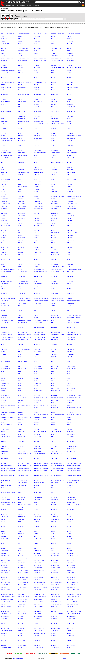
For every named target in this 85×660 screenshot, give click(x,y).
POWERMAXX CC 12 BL (39, 337)
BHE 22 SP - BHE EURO (72, 87)
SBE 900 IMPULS (38, 390)
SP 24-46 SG (20, 412)
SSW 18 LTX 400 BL (22, 436)
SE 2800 (19, 402)
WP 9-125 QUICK (71, 623)
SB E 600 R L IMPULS (6, 376)
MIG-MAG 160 (37, 293)
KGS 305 (53, 220)
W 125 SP (69, 514)
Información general (66, 656)
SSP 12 (19, 434)
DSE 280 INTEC (37, 150)
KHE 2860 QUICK (71, 240)
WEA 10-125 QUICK (38, 577)
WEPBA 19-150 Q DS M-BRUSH (8, 596)
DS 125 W (69, 140)
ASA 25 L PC (37, 41)
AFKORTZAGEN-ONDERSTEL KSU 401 (74, 33)
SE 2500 (3, 402)
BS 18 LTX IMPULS (55, 111)
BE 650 (19, 77)
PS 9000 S (20, 346)
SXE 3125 (20, 458)
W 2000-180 (36, 521)
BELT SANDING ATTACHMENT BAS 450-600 (74, 79)
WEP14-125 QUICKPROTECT (73, 589)
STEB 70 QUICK (21, 451)
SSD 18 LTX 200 (54, 429)
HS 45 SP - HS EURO (22, 186)
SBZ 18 (19, 395)
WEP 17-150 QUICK (22, 589)
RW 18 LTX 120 (70, 354)
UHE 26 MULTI (54, 497)
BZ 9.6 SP (3, 123)
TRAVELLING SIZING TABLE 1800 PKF (8, 492)
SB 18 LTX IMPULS (22, 368)
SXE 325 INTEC (54, 458)
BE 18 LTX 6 (20, 72)
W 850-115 (69, 545)
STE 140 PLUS (21, 443)
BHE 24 (19, 89)
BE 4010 (52, 72)
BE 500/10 (69, 72)
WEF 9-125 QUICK (71, 584)
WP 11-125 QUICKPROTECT (57, 613)
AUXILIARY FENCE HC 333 (24, 50)
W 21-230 (36, 524)
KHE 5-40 (53, 242)
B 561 (2, 53)
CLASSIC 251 (4, 126)
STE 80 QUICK (21, 446)
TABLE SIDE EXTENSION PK (7, 465)
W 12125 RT (37, 514)
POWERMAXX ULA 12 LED (40, 342)
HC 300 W (69, 177)
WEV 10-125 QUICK (5, 601)
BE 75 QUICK (54, 77)
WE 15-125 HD (37, 565)
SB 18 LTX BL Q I (71, 366)
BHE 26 (69, 89)
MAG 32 (3, 274)
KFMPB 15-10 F (54, 213)
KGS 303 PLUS (37, 220)
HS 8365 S (36, 189)
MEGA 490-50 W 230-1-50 (23, 281)
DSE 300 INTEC (54, 150)
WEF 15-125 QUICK (38, 584)
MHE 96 (52, 288)
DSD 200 (69, 147)
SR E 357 (53, 422)
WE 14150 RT (70, 562)
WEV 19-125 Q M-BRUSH (39, 606)
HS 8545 (3, 191)
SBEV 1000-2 (70, 390)
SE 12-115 (3, 400)
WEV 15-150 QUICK (5, 604)
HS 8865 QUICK (21, 196)
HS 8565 (36, 191)
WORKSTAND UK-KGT (6, 613)
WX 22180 (53, 640)
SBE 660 (52, 383)
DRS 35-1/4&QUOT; (71, 138)
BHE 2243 (3, 89)
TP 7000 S (36, 487)
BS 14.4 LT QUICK (22, 101)
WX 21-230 (36, 638)
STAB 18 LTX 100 (54, 439)
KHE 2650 (3, 237)
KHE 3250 (20, 242)
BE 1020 (52, 70)
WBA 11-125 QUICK (55, 558)
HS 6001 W (69, 186)
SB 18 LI (19, 363)
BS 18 (2, 104)
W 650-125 (20, 536)
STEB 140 (53, 448)
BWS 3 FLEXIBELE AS (56, 121)
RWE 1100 (20, 356)
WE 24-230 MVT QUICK (6, 575)
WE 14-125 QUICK (71, 560)
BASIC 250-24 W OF (38, 63)
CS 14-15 (53, 126)
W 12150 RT (53, 514)
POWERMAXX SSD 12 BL (6, 342)
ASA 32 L (36, 43)
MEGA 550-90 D (70, 281)
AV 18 (35, 50)
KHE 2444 (3, 232)
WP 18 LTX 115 (54, 616)
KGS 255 (69, 218)
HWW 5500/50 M (4, 208)
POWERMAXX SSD (55, 339)
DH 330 (68, 130)
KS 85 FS (53, 261)
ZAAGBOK (69, 647)
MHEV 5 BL (3, 291)
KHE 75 (19, 245)
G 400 (2, 167)
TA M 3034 (3, 463)
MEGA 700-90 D (54, 283)
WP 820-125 (3, 623)
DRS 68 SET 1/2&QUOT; (6, 140)
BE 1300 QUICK (4, 72)
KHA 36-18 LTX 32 (71, 228)
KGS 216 (36, 215)
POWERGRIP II (21, 329)
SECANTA (69, 402)
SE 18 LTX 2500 (37, 400)
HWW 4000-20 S (54, 203)
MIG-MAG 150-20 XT (22, 293)
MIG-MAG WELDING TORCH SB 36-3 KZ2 (25, 298)
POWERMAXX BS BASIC (6, 334)
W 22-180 (53, 524)
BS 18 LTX (53, 109)
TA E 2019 (53, 460)
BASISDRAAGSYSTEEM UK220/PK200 (8, 70)
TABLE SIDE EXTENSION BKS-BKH (74, 463)
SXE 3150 (36, 458)
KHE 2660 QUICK (21, 237)
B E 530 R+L (70, 53)
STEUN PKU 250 (54, 451)
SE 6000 (52, 402)
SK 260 (19, 407)
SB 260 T (36, 371)
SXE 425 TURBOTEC (71, 458)
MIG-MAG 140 (4, 293)
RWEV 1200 (53, 356)
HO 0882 (19, 184)
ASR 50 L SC (70, 48)
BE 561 (35, 75)
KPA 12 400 (3, 252)
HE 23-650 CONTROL (72, 179)
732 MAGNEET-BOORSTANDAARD (8, 33)
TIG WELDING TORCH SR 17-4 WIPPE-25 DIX (58, 480)
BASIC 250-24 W (21, 63)
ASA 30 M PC (20, 43)
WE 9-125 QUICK (71, 575)
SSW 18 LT (53, 434)
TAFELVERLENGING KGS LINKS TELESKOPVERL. (74, 473)
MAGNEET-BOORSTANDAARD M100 (58, 274)
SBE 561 (36, 380)
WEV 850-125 (70, 606)
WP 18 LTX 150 (4, 618)
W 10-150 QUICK (38, 507)
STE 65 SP (53, 443)
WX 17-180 (36, 635)
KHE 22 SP (3, 230)
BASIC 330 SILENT (5, 67)
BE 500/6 (3, 75)
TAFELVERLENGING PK (23, 475)
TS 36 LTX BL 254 (21, 494)
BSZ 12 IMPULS (21, 118)
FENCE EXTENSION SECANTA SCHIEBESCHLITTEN (58, 160)
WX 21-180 (20, 638)
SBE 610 (69, 380)
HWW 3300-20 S (37, 201)
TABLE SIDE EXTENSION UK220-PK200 (25, 465)
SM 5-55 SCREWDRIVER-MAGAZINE (8, 412)
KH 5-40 (69, 225)
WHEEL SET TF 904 (22, 611)
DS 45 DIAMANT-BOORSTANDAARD (25, 147)
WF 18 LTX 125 (70, 609)
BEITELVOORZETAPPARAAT (57, 79)
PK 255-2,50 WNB (5, 322)
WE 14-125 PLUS (54, 560)
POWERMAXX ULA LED (56, 342)
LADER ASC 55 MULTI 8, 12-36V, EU (58, 266)
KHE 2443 (69, 230)
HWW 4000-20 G (21, 203)
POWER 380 (4, 327)
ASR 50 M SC (4, 50)
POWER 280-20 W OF (55, 325)
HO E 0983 (69, 184)
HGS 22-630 (3, 184)
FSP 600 (3, 164)
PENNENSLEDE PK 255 (56, 317)
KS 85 (35, 261)
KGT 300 (19, 225)
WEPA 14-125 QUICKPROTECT (8, 592)
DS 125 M (53, 140)
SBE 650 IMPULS (38, 383)
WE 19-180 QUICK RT (39, 570)
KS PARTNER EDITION (72, 261)
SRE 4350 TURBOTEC (56, 427)
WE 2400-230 (20, 575)
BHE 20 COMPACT (22, 87)
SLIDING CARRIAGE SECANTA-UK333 (74, 407)
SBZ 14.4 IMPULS (5, 395)
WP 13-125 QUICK (38, 616)
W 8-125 (69, 543)
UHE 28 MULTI (21, 499)
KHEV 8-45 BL (37, 247)
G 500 (19, 167)
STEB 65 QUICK (4, 451)
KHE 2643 (20, 235)
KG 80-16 (69, 213)
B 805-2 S (36, 53)
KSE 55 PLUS (37, 264)
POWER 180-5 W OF (5, 325)
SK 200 (68, 405)
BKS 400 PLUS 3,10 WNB (23, 94)
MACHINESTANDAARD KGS (57, 269)
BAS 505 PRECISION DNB (23, 60)
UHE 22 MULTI (4, 497)
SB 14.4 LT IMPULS (5, 361)
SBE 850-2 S (20, 390)
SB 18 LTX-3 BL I (54, 368)
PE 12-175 (3, 317)
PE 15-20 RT (20, 317)
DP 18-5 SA (20, 138)
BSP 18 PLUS (70, 116)
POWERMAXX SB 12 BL (23, 339)
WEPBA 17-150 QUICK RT (56, 594)
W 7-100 (52, 536)
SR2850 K (53, 424)
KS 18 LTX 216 (4, 254)
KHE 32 (2, 242)
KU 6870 (19, 266)
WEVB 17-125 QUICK (39, 609)
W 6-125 (69, 533)
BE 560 (19, 75)
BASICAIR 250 (21, 67)
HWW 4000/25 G (4, 206)
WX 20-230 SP (70, 635)
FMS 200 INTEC (21, 162)
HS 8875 (36, 196)
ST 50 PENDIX (70, 436)
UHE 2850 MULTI (54, 499)
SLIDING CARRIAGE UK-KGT (57, 410)
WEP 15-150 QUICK (71, 587)
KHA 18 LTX (3, 228)
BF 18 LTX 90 (70, 82)
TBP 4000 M (36, 477)
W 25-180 (20, 531)
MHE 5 (68, 286)
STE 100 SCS (37, 441)
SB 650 (2, 373)
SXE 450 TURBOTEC (5, 460)
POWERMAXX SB (71, 337)
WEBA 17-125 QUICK (22, 584)
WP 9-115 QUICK (54, 623)
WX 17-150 (20, 635)
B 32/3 (52, 50)
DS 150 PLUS (54, 143)
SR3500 (3, 427)
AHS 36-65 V (4, 38)
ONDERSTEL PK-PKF (72, 308)
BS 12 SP (20, 99)
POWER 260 (37, 325)
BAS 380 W (69, 58)
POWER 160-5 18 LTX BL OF (73, 322)
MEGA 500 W (37, 281)
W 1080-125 (20, 509)
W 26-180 (53, 531)
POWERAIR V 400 (71, 327)
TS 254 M (3, 494)
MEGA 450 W (70, 278)
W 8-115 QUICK (54, 543)
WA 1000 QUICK (21, 553)
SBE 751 (52, 385)
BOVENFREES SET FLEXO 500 (74, 96)
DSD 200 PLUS (4, 150)
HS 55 (52, 186)
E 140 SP (53, 157)
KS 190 (35, 254)
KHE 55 (69, 242)
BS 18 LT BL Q (54, 106)
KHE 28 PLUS (54, 237)
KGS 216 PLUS (70, 215)
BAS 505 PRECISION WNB (40, 60)
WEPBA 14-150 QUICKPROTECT (58, 592)
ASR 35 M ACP (37, 48)
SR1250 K (20, 424)
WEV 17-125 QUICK (38, 604)
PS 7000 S (69, 344)
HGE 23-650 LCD (71, 181)
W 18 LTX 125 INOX (55, 519)
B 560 (68, 50)
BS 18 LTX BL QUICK (38, 111)
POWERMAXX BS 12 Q (72, 332)
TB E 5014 (20, 477)
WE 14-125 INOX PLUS (39, 560)
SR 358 (19, 422)
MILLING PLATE (70, 298)
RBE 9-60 (3, 351)
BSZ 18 (68, 118)
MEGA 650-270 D (38, 283)
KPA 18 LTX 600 (54, 252)
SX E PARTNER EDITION (56, 456)
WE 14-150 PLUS (21, 562)
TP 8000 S (69, 487)
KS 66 (68, 259)
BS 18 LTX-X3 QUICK (38, 113)
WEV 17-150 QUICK (22, 606)
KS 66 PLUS (20, 261)
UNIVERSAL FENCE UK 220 (7, 504)
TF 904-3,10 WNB (38, 480)
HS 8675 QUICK (4, 194)
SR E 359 (69, 422)
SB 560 (52, 371)
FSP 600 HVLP (21, 164)
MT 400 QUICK (37, 303)
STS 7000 (3, 453)
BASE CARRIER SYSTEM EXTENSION (58, 60)
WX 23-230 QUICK (55, 642)
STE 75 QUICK (4, 446)
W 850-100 (53, 545)
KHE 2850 (36, 240)
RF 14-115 (20, 351)
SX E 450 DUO (37, 456)
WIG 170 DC (53, 611)
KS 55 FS (36, 259)
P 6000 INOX (4, 315)
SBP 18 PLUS (70, 393)
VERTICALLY (53, 504)
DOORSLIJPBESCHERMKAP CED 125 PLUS (8, 138)
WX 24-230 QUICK (22, 645)
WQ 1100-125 (4, 633)
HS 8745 (19, 194)
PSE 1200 (53, 346)
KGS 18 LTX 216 (21, 215)
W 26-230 (3, 533)
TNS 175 (52, 485)
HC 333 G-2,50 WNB (5, 179)
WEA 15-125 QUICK (38, 579)
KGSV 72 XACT (70, 223)
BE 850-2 (20, 79)
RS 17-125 (3, 354)
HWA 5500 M (37, 198)
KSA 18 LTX (3, 264)
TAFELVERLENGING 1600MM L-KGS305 (58, 468)
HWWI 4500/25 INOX (5, 211)
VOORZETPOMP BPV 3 (6, 507)
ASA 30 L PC (70, 41)
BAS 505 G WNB (4, 60)
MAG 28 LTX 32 (70, 271)
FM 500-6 (69, 160)
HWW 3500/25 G (70, 201)
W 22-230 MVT (21, 526)
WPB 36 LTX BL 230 (22, 628)
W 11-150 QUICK (71, 509)
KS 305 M (36, 257)
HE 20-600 (36, 179)
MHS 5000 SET (54, 291)
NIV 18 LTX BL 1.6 (5, 305)
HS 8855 (69, 194)
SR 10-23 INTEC (4, 419)
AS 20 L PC (69, 38)
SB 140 (35, 361)
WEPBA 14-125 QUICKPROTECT (25, 592)
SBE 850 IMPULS (71, 388)
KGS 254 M (36, 218)
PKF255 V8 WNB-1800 (22, 322)
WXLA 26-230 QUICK (55, 647)
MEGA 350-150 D (54, 276)
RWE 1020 (3, 356)
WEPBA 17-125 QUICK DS (7, 594)
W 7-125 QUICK (37, 538)
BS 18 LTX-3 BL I (4, 113)
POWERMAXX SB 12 (5, 339)
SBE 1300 (3, 378)
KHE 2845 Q (20, 240)
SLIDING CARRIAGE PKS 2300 (24, 410)
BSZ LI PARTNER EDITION (23, 121)
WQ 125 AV (20, 633)
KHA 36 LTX (53, 228)
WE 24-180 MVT (54, 572)
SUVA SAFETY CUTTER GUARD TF (58, 453)
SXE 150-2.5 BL (70, 456)
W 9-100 (52, 548)
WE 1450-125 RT (4, 565)
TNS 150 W (36, 485)
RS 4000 (19, 354)
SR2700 (36, 424)
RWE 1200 (36, 356)
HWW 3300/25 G (54, 201)
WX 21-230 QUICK (55, 638)
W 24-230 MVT (70, 528)
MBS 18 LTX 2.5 (70, 274)
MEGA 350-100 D (21, 276)
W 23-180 (69, 526)
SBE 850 (36, 388)
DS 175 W (36, 145)
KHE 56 (2, 245)
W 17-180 (3, 519)
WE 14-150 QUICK (38, 562)
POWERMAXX (54, 329)
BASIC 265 (20, 65)
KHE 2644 (36, 235)
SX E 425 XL (20, 456)
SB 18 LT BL (53, 363)
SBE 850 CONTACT (55, 388)
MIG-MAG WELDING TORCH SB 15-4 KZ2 (25, 295)
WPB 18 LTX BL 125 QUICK (73, 625)
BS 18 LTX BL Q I (21, 111)
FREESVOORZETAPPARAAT (57, 162)
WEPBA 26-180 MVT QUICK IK (74, 596)
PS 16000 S (20, 344)
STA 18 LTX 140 (37, 439)
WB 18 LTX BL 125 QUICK (6, 558)
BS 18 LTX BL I (70, 109)
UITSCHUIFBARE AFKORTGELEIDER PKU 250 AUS (8, 502)
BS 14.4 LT (69, 99)
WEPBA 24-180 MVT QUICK (40, 596)
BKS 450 (69, 94)
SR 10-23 (69, 417)
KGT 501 (53, 225)
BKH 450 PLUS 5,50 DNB (56, 92)
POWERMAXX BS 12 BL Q (56, 332)
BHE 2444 (53, 89)
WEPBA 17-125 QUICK (72, 592)
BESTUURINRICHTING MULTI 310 (41, 82)
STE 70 (68, 443)
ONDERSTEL (4, 308)
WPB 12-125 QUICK (22, 625)
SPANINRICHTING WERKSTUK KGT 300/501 (41, 417)
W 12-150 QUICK (4, 514)
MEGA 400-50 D (37, 278)
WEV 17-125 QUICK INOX (56, 604)
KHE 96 (52, 245)
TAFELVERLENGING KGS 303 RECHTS (58, 473)
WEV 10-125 (70, 599)
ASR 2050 (20, 46)
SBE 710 (3, 385)
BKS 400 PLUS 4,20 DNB (39, 94)
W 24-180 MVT (37, 528)
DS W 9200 (53, 147)
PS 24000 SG (54, 344)
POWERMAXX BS (5, 332)
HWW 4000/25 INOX (22, 206)
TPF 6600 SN (20, 490)
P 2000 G (3, 310)
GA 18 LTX (36, 167)
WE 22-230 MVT (4, 572)
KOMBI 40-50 (53, 249)
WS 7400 (3, 635)
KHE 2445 (20, 232)
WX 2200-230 (37, 640)
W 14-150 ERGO (54, 516)
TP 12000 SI (70, 485)
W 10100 (69, 507)
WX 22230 (69, 640)
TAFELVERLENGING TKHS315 (41, 475)
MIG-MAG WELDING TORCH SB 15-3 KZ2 (8, 295)
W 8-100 (19, 543)
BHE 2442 (36, 89)
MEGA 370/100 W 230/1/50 (23, 278)
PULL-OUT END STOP (72, 346)
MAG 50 (19, 274)
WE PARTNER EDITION (23, 577)
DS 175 (19, 145)
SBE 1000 (36, 376)
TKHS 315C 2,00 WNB (22, 482)
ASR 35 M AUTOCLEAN (56, 48)
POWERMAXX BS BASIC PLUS (24, 334)
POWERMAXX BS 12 (22, 332)
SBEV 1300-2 (20, 393)
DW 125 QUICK (4, 157)
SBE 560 (19, 380)
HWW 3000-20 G (4, 201)
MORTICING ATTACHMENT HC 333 (41, 300)
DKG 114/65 (3, 133)
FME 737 (3, 162)
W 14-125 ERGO (37, 516)
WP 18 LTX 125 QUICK (72, 616)
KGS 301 (20, 220)
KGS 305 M (69, 220)
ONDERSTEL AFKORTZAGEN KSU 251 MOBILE (41, 308)
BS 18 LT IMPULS (21, 109)
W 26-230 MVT (21, 533)
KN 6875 (52, 247)
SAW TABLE (70, 359)
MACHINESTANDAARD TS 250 (24, 271)
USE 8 (35, 504)
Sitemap (64, 658)
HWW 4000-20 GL (38, 203)
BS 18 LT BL (36, 106)
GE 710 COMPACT (38, 169)
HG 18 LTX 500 (37, 181)
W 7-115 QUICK (4, 538)
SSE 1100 (3, 431)
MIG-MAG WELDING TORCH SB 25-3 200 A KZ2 (58, 295)
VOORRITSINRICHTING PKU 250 (74, 504)
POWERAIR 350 (54, 327)
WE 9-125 (53, 575)
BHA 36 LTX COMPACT (6, 87)
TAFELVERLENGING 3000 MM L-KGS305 (41, 470)
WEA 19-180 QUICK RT (23, 582)
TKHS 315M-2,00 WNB (22, 485)
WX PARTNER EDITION (6, 647)
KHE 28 (35, 237)
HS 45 (2, 186)
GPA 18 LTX (20, 174)
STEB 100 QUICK (5, 448)
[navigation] (41, 5)
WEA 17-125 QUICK (71, 579)
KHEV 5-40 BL (21, 247)
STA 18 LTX (3, 439)
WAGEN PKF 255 (21, 555)
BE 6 (52, 75)
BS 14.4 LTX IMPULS (38, 101)
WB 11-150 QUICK (55, 555)
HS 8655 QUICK (54, 191)
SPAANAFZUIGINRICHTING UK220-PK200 (74, 414)
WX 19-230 (53, 635)
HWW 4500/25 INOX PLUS (56, 206)
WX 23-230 (36, 642)
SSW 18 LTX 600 (37, 436)
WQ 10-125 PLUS (54, 630)
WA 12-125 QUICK (71, 553)
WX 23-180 (3, 642)
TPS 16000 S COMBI (71, 490)
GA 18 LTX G (53, 167)
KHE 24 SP (36, 230)
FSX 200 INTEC (70, 164)
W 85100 (19, 548)
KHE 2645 (53, 235)
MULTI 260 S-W (54, 303)
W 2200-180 (36, 526)
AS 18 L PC (36, 38)
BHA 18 (52, 84)
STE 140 (3, 443)
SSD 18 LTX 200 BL (71, 429)
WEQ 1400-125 (54, 599)
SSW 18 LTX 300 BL (5, 436)
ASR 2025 (3, 46)
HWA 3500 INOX (21, 198)
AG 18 (2, 36)
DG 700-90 (53, 130)
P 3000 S (36, 310)
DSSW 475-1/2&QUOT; (72, 152)
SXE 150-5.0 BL (4, 458)
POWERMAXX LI (54, 337)
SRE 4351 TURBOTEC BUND (7, 429)
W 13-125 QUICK (4, 516)
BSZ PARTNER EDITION (39, 121)
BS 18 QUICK (54, 113)
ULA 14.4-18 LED (71, 502)
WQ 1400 (53, 633)
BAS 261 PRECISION (71, 55)
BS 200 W (3, 116)
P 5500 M (53, 312)
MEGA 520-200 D (54, 281)
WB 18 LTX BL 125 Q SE (72, 555)
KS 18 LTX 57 (20, 254)
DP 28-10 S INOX (38, 138)
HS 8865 (3, 196)
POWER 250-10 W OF (22, 325)
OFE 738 (69, 305)
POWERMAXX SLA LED (39, 339)
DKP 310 (3, 135)
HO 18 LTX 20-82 (38, 184)
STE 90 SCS (37, 446)
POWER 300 (70, 325)
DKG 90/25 (36, 133)
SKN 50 (35, 407)
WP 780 (19, 621)
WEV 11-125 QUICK (22, 601)
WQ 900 (69, 633)
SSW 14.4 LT (37, 434)
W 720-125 (3, 541)
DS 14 (2, 143)
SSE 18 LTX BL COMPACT (40, 431)
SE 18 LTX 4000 (54, 400)
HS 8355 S (20, 189)
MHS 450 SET (37, 291)
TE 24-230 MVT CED (5, 480)
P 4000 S (20, 312)
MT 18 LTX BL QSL (22, 303)
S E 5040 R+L (54, 359)
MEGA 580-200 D (5, 283)
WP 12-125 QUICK (5, 616)
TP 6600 (19, 487)
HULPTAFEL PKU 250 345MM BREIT (58, 196)
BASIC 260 (3, 65)
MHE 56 (3, 288)
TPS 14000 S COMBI (55, 490)
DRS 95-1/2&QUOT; (22, 140)
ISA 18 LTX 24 (37, 211)
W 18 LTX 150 (70, 519)
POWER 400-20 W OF (39, 327)
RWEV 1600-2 (4, 359)
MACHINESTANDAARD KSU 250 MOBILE (74, 269)
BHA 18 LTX (69, 84)
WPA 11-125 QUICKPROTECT (7, 625)
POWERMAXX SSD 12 (72, 339)
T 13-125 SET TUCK (38, 460)
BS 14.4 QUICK (54, 101)
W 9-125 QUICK (37, 550)
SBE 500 (36, 378)
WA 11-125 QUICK (38, 553)
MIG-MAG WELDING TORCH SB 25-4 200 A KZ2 (74, 295)
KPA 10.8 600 (70, 249)
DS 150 (19, 143)
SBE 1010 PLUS (54, 376)
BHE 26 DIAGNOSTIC (6, 92)
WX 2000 (3, 638)
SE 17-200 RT (21, 400)
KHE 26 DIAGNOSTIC (72, 232)
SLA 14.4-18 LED (54, 407)
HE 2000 (52, 179)
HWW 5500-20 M (71, 206)
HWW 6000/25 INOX (22, 208)
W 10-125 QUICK (21, 507)
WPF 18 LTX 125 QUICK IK (7, 630)
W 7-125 (19, 538)
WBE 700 (20, 560)
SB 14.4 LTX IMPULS (22, 361)
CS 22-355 (69, 126)
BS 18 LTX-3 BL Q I (22, 113)
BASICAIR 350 (37, 67)
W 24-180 (20, 528)
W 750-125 (69, 541)
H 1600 (68, 174)
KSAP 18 (20, 264)
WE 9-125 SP (4, 577)
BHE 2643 (20, 92)
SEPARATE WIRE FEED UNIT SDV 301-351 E (41, 405)
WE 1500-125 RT (4, 567)
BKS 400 (69, 92)
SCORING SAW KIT (5, 397)
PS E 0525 (36, 346)
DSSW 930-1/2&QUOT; (23, 155)
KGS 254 (3, 218)
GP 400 (2, 174)
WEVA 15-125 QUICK (5, 609)
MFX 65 (36, 286)
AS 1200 (19, 38)
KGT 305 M (36, 225)
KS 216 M (69, 254)
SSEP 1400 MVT (70, 431)
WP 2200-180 (37, 618)
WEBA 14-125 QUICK (5, 584)
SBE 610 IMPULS (5, 383)
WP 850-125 (20, 623)
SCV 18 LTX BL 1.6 (22, 397)
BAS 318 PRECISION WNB (56, 58)
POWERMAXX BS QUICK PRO (8, 337)
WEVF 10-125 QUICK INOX (57, 609)
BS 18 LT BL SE (4, 109)
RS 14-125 (69, 351)
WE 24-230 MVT (70, 572)
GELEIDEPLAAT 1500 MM (23, 172)
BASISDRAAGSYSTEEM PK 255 (58, 67)
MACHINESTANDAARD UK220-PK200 (41, 271)
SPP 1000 (53, 417)
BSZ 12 (2, 118)
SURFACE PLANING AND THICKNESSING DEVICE (41, 453)
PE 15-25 (36, 317)
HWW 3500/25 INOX (5, 203)
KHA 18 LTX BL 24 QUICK (23, 228)
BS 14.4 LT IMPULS (5, 101)
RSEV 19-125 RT (54, 354)
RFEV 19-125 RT (37, 351)
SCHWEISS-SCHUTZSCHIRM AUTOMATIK (74, 395)
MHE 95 (36, 288)
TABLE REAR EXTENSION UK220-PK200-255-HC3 (41, 463)
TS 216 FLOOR (37, 492)
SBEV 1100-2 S (4, 393)
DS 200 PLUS (70, 145)
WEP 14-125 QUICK (5, 587)
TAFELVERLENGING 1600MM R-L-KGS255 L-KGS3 (25, 470)
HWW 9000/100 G (54, 208)
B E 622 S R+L (4, 55)
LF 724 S (69, 266)
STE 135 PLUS (70, 441)
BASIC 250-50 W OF (71, 63)
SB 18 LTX (20, 366)
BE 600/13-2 (70, 75)
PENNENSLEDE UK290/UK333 (41, 320)
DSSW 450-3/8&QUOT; (56, 152)
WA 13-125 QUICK (5, 555)
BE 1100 (69, 70)
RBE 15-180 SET (71, 349)
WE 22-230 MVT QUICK (23, 572)
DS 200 (52, 145)
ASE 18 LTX (69, 43)
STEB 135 (20, 448)
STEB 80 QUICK (37, 451)
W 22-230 (3, 526)
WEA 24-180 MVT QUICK (39, 582)
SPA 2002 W (20, 414)
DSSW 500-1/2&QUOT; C (6, 155)
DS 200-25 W (4, 147)
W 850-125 (3, 548)
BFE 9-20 (3, 84)
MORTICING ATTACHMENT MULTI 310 (74, 300)
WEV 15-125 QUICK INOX (72, 601)
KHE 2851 (53, 240)
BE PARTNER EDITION (39, 79)
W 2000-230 (53, 521)
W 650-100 (3, 536)
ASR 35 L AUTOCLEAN (23, 48)
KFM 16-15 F (4, 213)
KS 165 (68, 252)
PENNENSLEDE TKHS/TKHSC (24, 320)
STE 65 (35, 443)
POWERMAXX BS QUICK (39, 334)
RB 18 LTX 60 (37, 349)
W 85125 (36, 548)
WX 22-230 (3, 640)
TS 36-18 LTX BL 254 (38, 494)
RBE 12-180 (53, 349)
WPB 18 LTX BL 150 (5, 628)
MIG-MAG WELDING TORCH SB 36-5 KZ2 (58, 298)
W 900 (52, 550)
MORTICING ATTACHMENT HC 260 (25, 300)
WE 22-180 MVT (70, 570)
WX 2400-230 (37, 645)
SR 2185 (69, 419)
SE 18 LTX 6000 (70, 400)
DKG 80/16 (20, 133)
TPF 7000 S (36, 490)
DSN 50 (69, 150)
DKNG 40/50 (70, 133)
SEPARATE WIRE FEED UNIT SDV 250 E (25, 405)
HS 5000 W (36, 186)
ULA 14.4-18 (53, 502)
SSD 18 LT (36, 429)
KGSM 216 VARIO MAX (39, 223)
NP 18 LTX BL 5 (21, 305)
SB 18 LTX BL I (37, 366)
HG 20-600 (53, 181)
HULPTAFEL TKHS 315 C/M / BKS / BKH (74, 196)
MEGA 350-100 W (38, 276)
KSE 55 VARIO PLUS (55, 264)
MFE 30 (69, 283)
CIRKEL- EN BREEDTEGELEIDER (41, 123)
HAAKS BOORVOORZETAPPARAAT (8, 177)
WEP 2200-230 (37, 589)
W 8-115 (36, 543)
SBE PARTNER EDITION (56, 390)
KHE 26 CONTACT (55, 232)
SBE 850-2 (3, 390)
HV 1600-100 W (4, 198)
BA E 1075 (20, 55)
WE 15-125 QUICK (55, 565)
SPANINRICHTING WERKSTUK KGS (8, 417)
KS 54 (68, 257)
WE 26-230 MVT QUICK (39, 575)
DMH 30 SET (53, 135)
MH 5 (52, 286)
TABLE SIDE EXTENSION (56, 463)
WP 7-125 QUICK (5, 621)
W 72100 (19, 541)
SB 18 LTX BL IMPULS (55, 366)
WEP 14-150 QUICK (22, 587)
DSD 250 (20, 150)
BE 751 (2, 79)
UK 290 (19, 502)
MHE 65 (19, 288)
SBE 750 (36, 385)
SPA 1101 (36, 412)
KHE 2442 (53, 230)
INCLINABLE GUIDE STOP (23, 211)
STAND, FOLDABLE (71, 439)
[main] (42, 329)
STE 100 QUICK (21, 441)
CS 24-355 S (20, 128)
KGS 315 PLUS (4, 223)
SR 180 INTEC (37, 419)
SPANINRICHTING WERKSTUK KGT (25, 417)
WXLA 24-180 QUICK (22, 647)
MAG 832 (36, 274)
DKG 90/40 (53, 133)
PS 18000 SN (37, 344)
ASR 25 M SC (54, 46)
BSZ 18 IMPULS (4, 121)
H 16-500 (53, 174)
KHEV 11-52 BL (4, 247)
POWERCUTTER (5, 329)
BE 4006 (36, 72)
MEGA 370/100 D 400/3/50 (6, 278)
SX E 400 (69, 453)
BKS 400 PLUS (4, 94)
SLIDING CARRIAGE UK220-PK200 (74, 410)
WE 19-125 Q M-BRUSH (23, 570)
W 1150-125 (36, 511)
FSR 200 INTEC (54, 164)
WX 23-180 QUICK (22, 642)
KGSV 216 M (53, 223)
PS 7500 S (3, 346)
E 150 (2, 160)
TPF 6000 (3, 490)
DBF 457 (69, 128)
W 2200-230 (53, 526)
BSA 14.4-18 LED (21, 116)
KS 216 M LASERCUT (6, 257)
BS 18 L (19, 104)
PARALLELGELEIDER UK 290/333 (74, 315)
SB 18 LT (36, 363)
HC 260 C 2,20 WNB (22, 177)
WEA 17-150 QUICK (5, 582)
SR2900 (69, 424)
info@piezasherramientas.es (18, 658)
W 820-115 (20, 545)
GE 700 (2, 169)
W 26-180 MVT (70, 531)
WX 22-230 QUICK (22, 640)
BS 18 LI (3, 106)
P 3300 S (69, 310)
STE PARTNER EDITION (72, 446)
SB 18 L (69, 361)
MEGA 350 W (4, 276)
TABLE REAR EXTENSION (23, 463)
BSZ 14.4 (36, 118)
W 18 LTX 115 (21, 519)
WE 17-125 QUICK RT (55, 567)
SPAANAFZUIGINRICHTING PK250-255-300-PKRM (58, 414)
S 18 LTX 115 (20, 359)
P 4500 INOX (37, 312)
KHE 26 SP (3, 235)
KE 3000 (52, 211)
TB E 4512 (3, 477)
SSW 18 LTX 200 (70, 434)
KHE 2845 (3, 240)
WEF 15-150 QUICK (55, 584)
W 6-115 (52, 533)
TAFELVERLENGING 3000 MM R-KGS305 (58, 470)
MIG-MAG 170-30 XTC (72, 293)
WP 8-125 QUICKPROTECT (57, 621)
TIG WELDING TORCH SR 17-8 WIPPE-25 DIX (74, 480)
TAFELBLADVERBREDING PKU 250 (8, 468)
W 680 (35, 536)
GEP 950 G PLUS (71, 172)
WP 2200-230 (54, 618)
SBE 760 (69, 385)
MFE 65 (19, 286)
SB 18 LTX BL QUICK (5, 368)
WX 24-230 (3, 645)
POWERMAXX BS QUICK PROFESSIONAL (25, 337)
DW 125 (69, 155)
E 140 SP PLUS (70, 157)
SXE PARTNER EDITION (23, 460)
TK (1, 482)
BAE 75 (35, 55)
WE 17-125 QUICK (38, 567)
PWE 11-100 (4, 349)
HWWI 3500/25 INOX (71, 208)
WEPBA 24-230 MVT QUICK (57, 596)
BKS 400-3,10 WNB (55, 94)
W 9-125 (19, 550)
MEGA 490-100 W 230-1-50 (7, 281)
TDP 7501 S (69, 477)
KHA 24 (35, 228)
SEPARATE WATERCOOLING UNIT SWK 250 (8, 405)
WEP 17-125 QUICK (5, 589)
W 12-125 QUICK (71, 511)
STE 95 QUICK (54, 446)
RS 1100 (52, 351)
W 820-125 (36, 545)
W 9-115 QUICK (4, 550)
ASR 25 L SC (37, 46)
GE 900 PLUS (70, 169)
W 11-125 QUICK (54, 509)
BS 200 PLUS (70, 113)
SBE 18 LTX (20, 378)
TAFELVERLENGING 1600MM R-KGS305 (8, 470)
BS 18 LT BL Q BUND (71, 106)
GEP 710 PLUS (54, 172)
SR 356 (2, 422)
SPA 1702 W (70, 412)
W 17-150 (69, 516)
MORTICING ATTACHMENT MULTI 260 (58, 300)
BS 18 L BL (36, 104)
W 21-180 (20, 524)
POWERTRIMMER (71, 342)
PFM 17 (52, 320)
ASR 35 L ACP (4, 48)
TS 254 (68, 492)
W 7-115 (69, 536)
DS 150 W (69, 143)
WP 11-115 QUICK (22, 613)
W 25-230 (36, 531)
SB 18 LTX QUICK (38, 368)
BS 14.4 (36, 99)
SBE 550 (3, 380)
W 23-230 (3, 528)
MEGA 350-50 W (70, 276)
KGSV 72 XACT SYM (5, 225)
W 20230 (3, 524)
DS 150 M (36, 143)
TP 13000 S (3, 487)
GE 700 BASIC (21, 169)
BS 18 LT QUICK (37, 109)
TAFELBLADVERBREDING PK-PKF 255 (41, 465)
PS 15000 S (3, 344)
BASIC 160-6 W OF (71, 60)
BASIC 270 (36, 65)
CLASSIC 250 (70, 123)
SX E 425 (3, 456)
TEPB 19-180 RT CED (22, 480)
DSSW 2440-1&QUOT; (22, 152)
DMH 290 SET (37, 135)
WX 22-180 (69, 638)
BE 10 (35, 70)
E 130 (35, 157)
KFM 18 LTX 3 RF (21, 213)
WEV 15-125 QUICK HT (56, 601)
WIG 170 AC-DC (37, 611)
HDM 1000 (20, 179)
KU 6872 (36, 266)
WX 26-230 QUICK (71, 645)
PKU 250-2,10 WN (38, 322)
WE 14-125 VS (4, 562)
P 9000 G (36, 315)
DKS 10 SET (20, 135)
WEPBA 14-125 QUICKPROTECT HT (41, 592)
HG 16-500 (20, 181)
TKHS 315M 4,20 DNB (6, 485)
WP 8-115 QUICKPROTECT (40, 621)
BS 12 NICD (3, 99)
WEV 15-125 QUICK (38, 601)
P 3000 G (20, 310)
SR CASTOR (37, 422)
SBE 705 (69, 383)
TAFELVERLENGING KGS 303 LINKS (41, 473)
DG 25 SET (3, 130)
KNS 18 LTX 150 (70, 247)
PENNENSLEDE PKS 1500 (7, 320)
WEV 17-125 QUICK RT (6, 606)
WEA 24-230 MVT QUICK (56, 582)
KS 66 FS (3, 261)
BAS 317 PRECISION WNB (23, 58)
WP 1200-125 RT (21, 616)
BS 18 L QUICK (70, 104)
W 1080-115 (3, 509)
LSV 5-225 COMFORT (39, 269)
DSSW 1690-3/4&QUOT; (6, 152)
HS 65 (2, 189)
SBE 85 (19, 388)
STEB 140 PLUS (70, 448)
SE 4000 (36, 402)
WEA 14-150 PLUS (22, 579)
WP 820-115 (70, 621)
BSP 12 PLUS (37, 116)
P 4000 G (3, 312)
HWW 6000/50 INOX (38, 208)
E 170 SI (19, 160)
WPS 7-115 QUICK (22, 630)
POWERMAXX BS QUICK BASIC (58, 334)
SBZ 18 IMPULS (37, 395)
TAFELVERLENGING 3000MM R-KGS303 (74, 470)
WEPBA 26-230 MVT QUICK (7, 599)
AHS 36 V (69, 36)
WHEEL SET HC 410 (5, 611)
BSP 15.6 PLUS (54, 116)
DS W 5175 (36, 147)
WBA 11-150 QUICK (71, 558)
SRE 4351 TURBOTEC (72, 427)
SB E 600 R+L (21, 376)
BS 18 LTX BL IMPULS (6, 111)
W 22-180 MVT (70, 524)
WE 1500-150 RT (21, 567)
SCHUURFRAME (54, 395)
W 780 (2, 543)
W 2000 (19, 521)
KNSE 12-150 (4, 249)
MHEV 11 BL (70, 288)
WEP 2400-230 (54, 589)
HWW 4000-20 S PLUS (72, 203)
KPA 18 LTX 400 (37, 252)
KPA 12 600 (20, 252)
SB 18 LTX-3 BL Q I (71, 368)
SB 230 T (20, 371)
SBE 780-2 (3, 388)
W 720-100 (53, 538)
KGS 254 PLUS (54, 218)
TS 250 (52, 492)
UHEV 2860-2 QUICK (71, 499)
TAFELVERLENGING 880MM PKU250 (25, 473)
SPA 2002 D (3, 414)
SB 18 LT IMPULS (5, 366)
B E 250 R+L (53, 53)
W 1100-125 (20, 511)
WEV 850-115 (54, 606)
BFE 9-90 (20, 84)
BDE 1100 (20, 70)
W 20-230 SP (4, 521)
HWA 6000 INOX (54, 198)
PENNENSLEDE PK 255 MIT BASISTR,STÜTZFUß (74, 317)
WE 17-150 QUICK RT (6, 570)
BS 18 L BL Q (53, 104)
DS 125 (35, 140)
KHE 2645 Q (70, 235)
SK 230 (2, 407)
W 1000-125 (53, 507)
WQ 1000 (69, 630)
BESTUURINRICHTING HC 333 (24, 82)
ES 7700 (36, 160)
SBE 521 (69, 378)
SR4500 (19, 427)
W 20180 (69, 521)
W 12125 (19, 514)
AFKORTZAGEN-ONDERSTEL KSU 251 (58, 33)
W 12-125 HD (53, 511)
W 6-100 (36, 533)
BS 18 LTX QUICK (71, 111)
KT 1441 (3, 266)
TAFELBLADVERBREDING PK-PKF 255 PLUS (74, 465)
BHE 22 (52, 87)
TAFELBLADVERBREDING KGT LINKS (58, 465)
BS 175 (68, 101)
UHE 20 (69, 494)
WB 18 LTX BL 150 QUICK (23, 558)
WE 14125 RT (54, 562)
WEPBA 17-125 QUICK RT (23, 594)
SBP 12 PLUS (54, 393)
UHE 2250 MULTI (21, 497)
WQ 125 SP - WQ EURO (39, 633)
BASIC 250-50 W (54, 63)
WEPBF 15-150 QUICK (23, 599)
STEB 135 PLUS (37, 448)
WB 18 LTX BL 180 (38, 558)
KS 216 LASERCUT (55, 254)
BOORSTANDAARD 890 (56, 96)
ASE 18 (52, 43)
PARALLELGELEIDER (55, 315)
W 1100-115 (3, 511)
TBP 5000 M (53, 477)
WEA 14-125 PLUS (71, 577)
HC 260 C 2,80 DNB (38, 177)
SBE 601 (52, 380)
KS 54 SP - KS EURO (5, 259)
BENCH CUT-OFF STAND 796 (7, 82)
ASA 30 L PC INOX (5, 43)
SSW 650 (53, 436)
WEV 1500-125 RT (22, 604)
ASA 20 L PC (20, 41)
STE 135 (52, 441)
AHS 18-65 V (53, 36)
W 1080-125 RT (37, 509)
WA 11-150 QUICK (55, 553)
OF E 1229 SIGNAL (38, 305)
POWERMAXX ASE (71, 329)
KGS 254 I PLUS (21, 218)
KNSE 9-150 (20, 249)
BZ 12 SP (69, 121)
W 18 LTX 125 (37, 519)
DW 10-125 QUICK (55, 155)
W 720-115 (69, 538)
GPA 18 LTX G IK (37, 174)
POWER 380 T (21, 327)
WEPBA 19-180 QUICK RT (23, 596)
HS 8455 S (53, 189)
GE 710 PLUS (54, 169)
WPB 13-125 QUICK (38, 625)
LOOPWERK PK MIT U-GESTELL (8, 269)
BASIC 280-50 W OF (55, 65)
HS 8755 (36, 194)
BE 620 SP (3, 77)
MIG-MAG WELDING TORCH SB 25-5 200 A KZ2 (8, 298)
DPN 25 (52, 138)
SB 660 (19, 373)
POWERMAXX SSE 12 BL (23, 342)
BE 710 (35, 77)
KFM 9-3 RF (36, 213)
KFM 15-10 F (70, 211)
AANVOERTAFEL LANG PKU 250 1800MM (41, 33)
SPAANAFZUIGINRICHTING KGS (41, 414)
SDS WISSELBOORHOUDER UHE (74, 397)
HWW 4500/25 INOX (38, 206)
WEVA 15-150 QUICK (22, 609)
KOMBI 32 (36, 249)
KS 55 (19, 259)
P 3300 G (53, 310)
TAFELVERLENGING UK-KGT (57, 475)
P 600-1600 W (70, 312)
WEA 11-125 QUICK (55, 577)
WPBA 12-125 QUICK (55, 628)
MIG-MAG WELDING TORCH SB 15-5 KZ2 (41, 295)
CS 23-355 (3, 128)
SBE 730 (19, 385)
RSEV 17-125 (37, 354)
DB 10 (35, 128)
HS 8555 (19, 191)
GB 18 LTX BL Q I (71, 167)
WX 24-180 (69, 642)
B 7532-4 (20, 53)
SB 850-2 (69, 373)
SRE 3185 (36, 427)
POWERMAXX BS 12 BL (39, 332)
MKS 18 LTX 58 (4, 300)
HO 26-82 (53, 184)
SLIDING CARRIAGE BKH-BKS (8, 410)
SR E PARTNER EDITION (6, 424)
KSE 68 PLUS (70, 264)
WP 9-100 (36, 623)
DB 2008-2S (53, 128)
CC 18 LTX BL (21, 123)
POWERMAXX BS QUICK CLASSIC (74, 334)
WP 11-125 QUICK (38, 613)
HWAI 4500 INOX (71, 198)
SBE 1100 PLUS (70, 376)
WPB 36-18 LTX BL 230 (39, 628)
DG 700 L (36, 130)
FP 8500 (36, 162)
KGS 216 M (53, 215)
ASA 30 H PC (53, 41)
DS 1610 (3, 145)
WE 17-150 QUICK (71, 567)
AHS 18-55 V (37, 36)
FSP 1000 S (69, 162)
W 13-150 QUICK (21, 516)
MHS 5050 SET (70, 291)
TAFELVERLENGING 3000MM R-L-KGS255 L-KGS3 (8, 473)
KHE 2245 (20, 230)
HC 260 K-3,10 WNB (55, 177)
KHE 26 (35, 232)
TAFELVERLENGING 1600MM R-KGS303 (74, 468)
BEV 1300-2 (53, 82)
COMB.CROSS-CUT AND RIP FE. (41, 126)
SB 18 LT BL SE (70, 363)
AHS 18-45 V (20, 36)
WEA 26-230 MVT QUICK (72, 582)
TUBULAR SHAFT (55, 494)
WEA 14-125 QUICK (5, 579)
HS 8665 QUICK (70, 191)
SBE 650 (19, 383)
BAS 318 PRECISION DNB (40, 58)
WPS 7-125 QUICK (38, 630)
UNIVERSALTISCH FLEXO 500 (24, 504)
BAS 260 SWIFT (54, 55)
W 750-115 (53, 541)
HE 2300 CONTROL (5, 181)
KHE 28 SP (69, 237)
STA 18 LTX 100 (21, 439)
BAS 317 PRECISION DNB (7, 58)
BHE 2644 (36, 92)
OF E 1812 (53, 305)
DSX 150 (36, 155)
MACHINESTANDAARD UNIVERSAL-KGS (58, 271)
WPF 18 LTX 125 (70, 628)
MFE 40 (2, 286)
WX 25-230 (53, 645)
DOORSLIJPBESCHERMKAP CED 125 (74, 135)
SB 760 (52, 373)
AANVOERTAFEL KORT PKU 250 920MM (25, 33)
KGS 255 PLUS (4, 220)
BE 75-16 (69, 77)
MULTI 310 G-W (70, 303)
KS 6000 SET (53, 259)
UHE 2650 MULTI (71, 497)
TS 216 (19, 492)
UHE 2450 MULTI (38, 497)
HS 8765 (52, 194)
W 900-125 (3, 553)
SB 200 (2, 371)
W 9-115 (69, 548)
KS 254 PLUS (21, 257)
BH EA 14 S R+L (37, 84)
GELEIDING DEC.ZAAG (39, 172)
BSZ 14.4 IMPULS (54, 118)
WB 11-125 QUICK (38, 555)
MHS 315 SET (21, 291)
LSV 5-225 (20, 269)
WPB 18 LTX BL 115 (55, 625)
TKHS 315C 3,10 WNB (55, 482)
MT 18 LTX (3, 303)
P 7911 (19, 315)
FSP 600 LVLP (37, 164)
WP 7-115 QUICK (71, 618)
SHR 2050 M (53, 405)
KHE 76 (35, 245)
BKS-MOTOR (20, 96)
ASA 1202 (3, 41)
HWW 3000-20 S (21, 201)
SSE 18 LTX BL (21, 431)
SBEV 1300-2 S (37, 393)
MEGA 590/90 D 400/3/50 (23, 283)
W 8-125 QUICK (4, 545)
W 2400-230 (3, 531)
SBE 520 (52, 378)
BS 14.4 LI (53, 99)
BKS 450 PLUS (4, 96)
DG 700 (19, 130)
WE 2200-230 (37, 572)
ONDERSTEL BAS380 (22, 308)
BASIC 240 (3, 63)
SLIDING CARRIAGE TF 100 (40, 410)
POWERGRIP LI (37, 329)
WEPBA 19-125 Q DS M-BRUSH (74, 594)
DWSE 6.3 (20, 157)
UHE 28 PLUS (37, 499)
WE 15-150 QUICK (71, 565)
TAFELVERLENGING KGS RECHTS (8, 475)
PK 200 (68, 320)
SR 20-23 (53, 419)
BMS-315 (36, 96)
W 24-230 (53, 528)
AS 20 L (52, 38)
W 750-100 (36, 541)
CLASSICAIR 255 (21, 126)
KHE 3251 (36, 242)
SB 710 (35, 373)
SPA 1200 (53, 412)
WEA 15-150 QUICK (55, 579)
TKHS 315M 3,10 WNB (72, 482)
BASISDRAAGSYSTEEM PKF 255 (74, 67)
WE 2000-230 (54, 570)
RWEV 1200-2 (70, 356)
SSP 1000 (3, 434)
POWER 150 (53, 322)
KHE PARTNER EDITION (72, 245)
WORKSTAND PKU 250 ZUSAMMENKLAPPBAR (74, 611)
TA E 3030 (69, 460)
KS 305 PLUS (54, 257)
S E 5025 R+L (37, 359)
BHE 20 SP (36, 87)
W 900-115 (69, 550)
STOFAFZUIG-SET (71, 451)
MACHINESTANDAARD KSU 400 (8, 271)
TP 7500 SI (53, 487)
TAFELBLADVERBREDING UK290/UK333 (41, 468)
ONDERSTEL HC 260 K (56, 308)
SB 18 (52, 361)
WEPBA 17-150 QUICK (39, 594)
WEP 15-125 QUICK (55, 587)
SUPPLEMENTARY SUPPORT (24, 453)
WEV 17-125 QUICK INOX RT (73, 604)
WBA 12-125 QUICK (5, 560)
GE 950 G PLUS (4, 172)
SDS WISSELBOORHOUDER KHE (41, 397)
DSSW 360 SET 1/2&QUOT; (40, 152)
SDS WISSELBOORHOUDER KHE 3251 (58, 397)
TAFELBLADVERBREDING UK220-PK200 (25, 468)
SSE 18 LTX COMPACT (56, 431)
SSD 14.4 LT (20, 429)
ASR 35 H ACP (70, 46)
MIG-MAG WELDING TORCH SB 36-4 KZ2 (41, 298)
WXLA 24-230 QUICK (38, 647)
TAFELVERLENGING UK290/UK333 (74, 475)
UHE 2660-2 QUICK (5, 499)
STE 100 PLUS (4, 441)
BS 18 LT (20, 106)
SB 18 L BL (3, 363)
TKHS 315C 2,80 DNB (39, 482)
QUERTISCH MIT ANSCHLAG (24, 349)
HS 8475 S (69, 189)
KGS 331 (20, 223)
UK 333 (35, 502)
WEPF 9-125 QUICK (38, 599)
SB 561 (68, 371)
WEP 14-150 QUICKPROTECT (40, 587)
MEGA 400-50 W (54, 278)
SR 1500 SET (20, 419)
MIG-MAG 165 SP (54, 293)
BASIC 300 (69, 65)
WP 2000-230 (20, 618)
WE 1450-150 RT (21, 565)
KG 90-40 (3, 215)
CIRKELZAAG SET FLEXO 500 (57, 123)
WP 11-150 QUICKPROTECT (73, 613)
